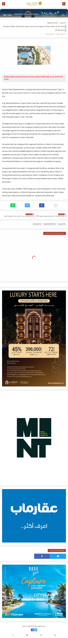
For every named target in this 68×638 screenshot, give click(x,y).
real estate (37, 224)
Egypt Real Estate (52, 23)
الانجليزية (62, 23)
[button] (41, 205)
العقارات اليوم (27, 626)
